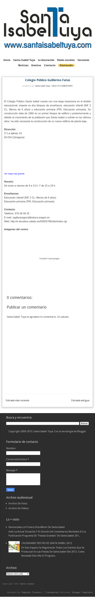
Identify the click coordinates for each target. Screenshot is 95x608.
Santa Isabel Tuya (42, 86)
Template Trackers (31, 592)
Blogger (81, 431)
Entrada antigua (80, 400)
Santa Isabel (27, 584)
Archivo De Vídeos (19, 508)
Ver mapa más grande (14, 174)
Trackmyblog (51, 592)
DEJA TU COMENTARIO (62, 86)
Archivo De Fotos (18, 503)
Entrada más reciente (17, 400)
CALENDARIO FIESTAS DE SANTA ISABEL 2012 (46, 543)
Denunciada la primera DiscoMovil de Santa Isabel (37, 527)
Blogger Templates (82, 592)
